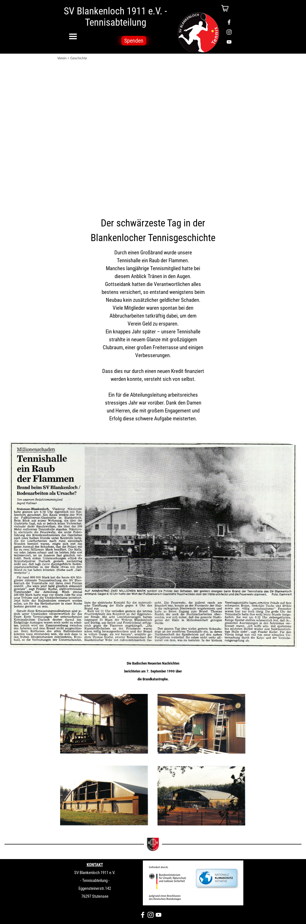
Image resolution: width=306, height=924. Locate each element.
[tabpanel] (153, 133)
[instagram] (229, 32)
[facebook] (229, 22)
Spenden (133, 40)
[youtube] (229, 42)
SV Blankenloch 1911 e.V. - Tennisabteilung (116, 16)
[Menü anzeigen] (73, 36)
